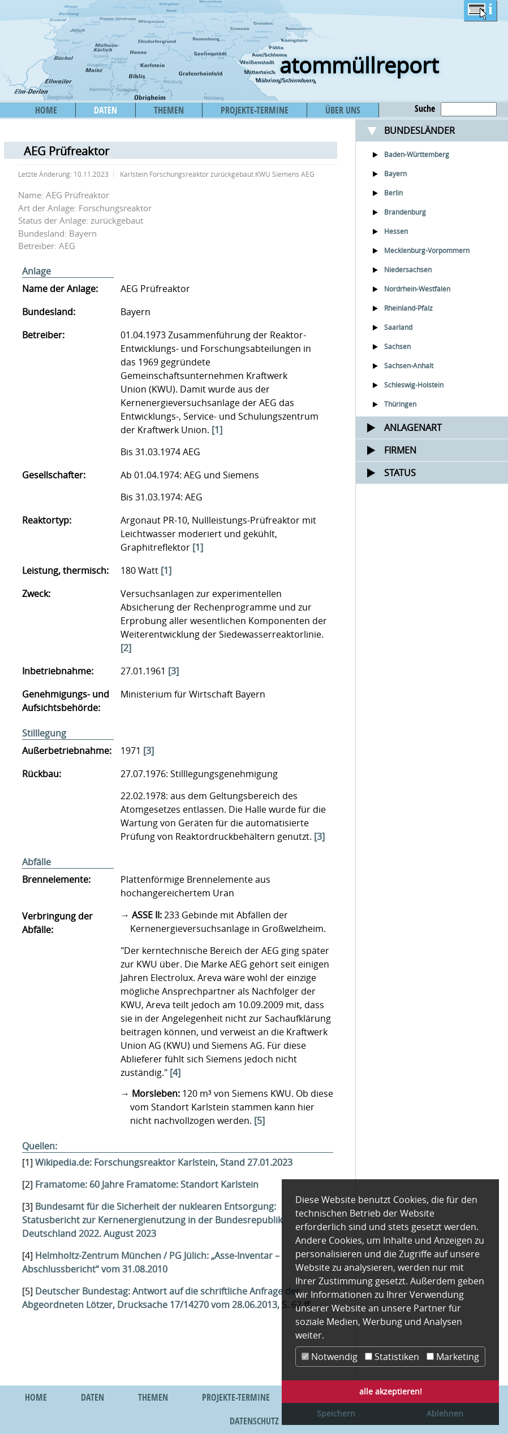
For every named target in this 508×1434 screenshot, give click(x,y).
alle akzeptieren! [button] (390, 1391)
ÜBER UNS (342, 110)
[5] (259, 1120)
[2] (125, 648)
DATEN (105, 110)
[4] (175, 1072)
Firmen (400, 450)
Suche (425, 108)
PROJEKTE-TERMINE (255, 110)
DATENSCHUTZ (254, 1421)
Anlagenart (413, 427)
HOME (46, 110)
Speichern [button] (336, 1413)
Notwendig (330, 1356)
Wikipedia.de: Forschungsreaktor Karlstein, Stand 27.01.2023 (163, 1162)
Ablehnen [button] (445, 1413)
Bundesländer (419, 130)
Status (400, 473)
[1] (217, 430)
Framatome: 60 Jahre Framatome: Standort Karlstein (147, 1184)
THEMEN (169, 110)
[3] (173, 671)
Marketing (453, 1356)
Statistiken (392, 1356)
